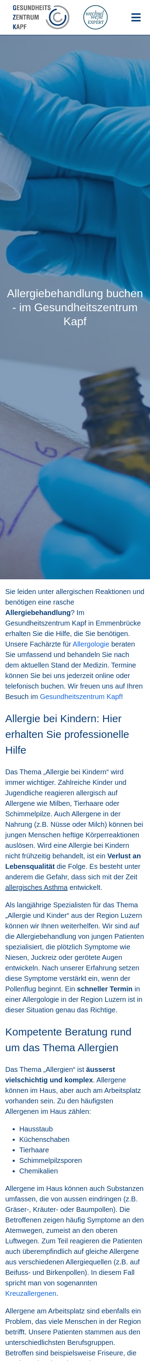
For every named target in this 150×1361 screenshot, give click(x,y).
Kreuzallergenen (30, 1293)
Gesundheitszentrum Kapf (80, 696)
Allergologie (91, 644)
